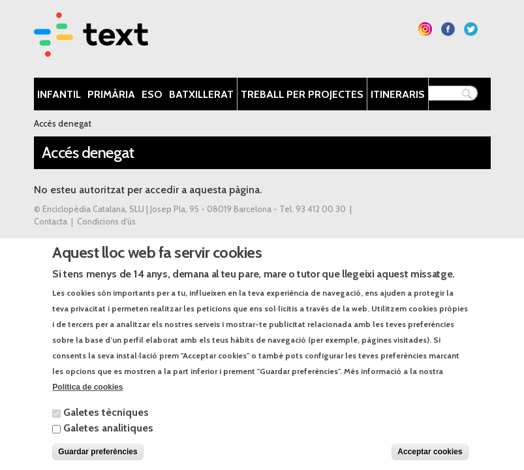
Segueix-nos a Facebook (448, 29)
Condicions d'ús (106, 222)
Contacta (50, 222)
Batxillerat (201, 94)
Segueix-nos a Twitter (471, 29)
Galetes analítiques (108, 437)
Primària (111, 94)
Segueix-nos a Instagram (425, 29)
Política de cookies (87, 396)
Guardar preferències (97, 460)
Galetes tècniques (106, 421)
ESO (152, 94)
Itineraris (398, 94)
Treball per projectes (302, 94)
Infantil (59, 94)
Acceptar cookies (429, 460)
